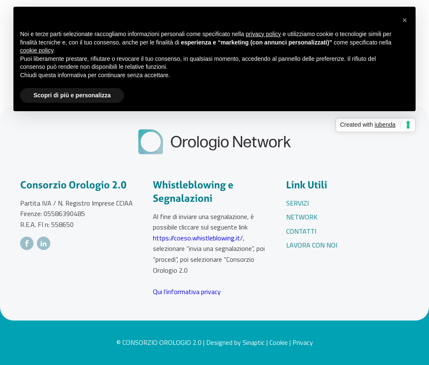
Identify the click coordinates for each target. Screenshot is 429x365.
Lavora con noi (311, 245)
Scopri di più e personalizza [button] (72, 95)
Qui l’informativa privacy (187, 292)
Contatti (301, 231)
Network (302, 217)
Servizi (297, 203)
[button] (404, 20)
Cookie (278, 342)
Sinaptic (254, 342)
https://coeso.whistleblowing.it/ (198, 238)
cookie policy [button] (36, 50)
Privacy (302, 342)
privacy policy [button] (263, 34)
